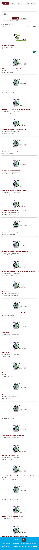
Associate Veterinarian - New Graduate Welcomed (15, 251)
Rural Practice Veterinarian (9, 150)
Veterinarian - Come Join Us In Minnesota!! (13, 435)
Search (5, 3)
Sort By (3, 26)
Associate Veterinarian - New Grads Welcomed (14, 129)
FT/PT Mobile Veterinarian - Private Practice (13, 68)
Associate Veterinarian (8, 45)
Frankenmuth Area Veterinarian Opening (12, 516)
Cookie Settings (17, 540)
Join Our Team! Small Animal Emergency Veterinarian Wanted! (18, 475)
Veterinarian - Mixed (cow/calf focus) (11, 89)
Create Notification (32, 26)
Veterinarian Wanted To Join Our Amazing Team (14, 415)
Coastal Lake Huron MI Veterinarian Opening (13, 312)
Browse (12, 3)
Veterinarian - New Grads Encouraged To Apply (14, 190)
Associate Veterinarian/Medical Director (12, 170)
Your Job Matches (31, 3)
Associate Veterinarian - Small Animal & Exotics (14, 210)
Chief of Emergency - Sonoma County (11, 231)
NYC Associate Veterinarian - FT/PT (11, 455)
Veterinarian (5, 291)
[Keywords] (19, 10)
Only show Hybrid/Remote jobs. (11, 20)
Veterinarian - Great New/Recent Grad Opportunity (15, 536)
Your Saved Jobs (19, 6)
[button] (23, 18)
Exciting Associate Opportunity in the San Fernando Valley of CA (18, 271)
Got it (24, 540)
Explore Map (20, 3)
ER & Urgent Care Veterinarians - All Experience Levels (16, 109)
